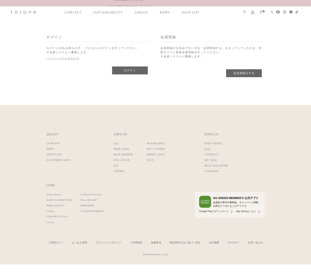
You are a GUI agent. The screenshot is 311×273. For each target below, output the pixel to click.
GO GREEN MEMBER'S (104, 219)
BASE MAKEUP (123, 163)
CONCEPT (73, 24)
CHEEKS (119, 179)
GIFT (150, 168)
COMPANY (211, 179)
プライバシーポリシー (108, 251)
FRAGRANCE (156, 152)
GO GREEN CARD (58, 168)
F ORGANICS (55, 225)
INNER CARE (156, 163)
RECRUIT (233, 251)
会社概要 (214, 251)
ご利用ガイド (55, 251)
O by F (71, 225)
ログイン (130, 79)
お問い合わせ (255, 251)
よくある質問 (79, 251)
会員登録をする (244, 81)
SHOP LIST (191, 24)
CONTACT (211, 163)
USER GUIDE (213, 152)
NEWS (165, 24)
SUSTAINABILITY (108, 24)
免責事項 (156, 251)
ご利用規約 (136, 251)
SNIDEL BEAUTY (57, 214)
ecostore (51, 230)
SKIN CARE (121, 157)
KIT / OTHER (156, 157)
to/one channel (55, 203)
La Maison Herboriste (102, 203)
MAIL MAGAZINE (216, 174)
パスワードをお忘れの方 (63, 67)
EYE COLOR (122, 168)
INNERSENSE (98, 214)
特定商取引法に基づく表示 (185, 251)
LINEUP (141, 24)
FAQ (207, 157)
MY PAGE (210, 168)
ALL (116, 152)
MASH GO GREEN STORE (64, 208)
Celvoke (51, 219)
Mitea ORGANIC (100, 208)
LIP (116, 174)
